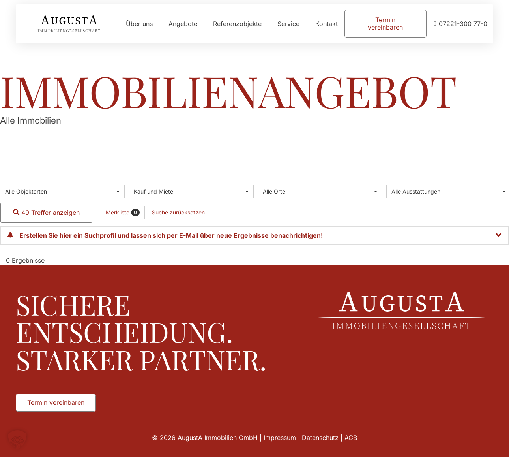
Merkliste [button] (123, 212)
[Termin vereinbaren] (385, 24)
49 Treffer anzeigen (46, 212)
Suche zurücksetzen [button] (178, 212)
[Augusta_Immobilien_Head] (69, 24)
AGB (350, 438)
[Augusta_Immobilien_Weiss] (401, 310)
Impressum (280, 438)
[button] (17, 439)
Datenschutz (320, 438)
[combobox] (62, 191)
